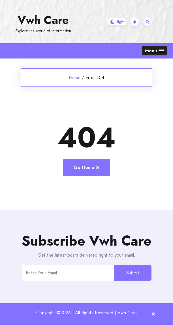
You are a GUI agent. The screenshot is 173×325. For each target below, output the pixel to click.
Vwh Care (43, 20)
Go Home (87, 167)
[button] (154, 50)
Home (74, 77)
